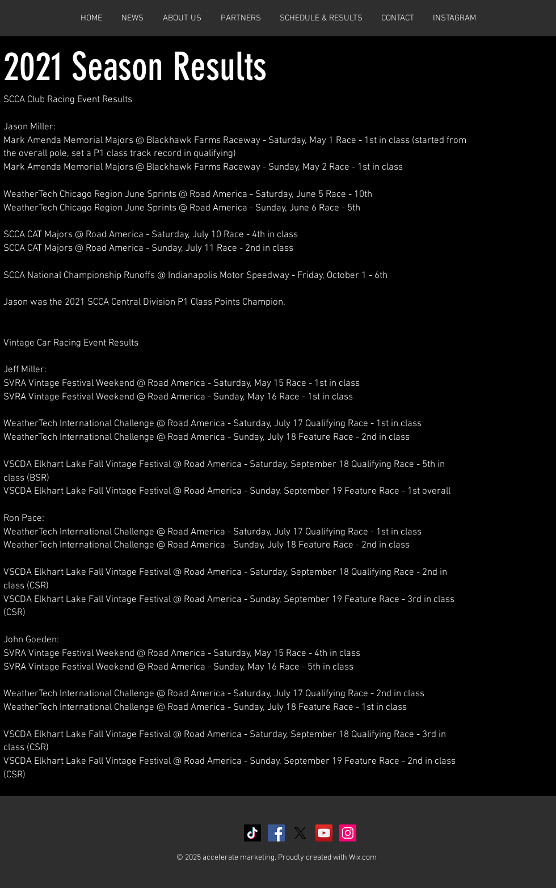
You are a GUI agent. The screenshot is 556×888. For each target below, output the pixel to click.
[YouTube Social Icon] (323, 832)
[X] (300, 832)
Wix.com (363, 857)
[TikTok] (252, 832)
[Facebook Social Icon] (276, 832)
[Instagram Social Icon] (347, 832)
